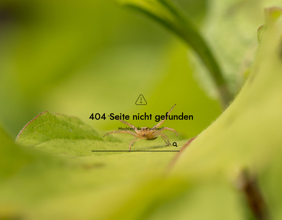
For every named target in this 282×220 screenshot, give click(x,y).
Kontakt (179, 21)
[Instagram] (243, 10)
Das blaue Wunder (233, 21)
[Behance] (253, 10)
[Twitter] (234, 10)
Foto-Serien (136, 21)
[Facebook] (225, 10)
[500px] (262, 10)
